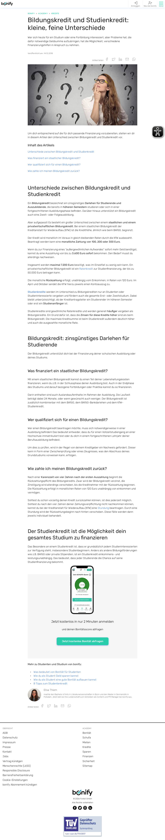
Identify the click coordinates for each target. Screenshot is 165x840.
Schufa (86, 737)
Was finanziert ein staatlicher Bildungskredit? (54, 158)
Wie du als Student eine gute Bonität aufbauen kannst (65, 679)
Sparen (86, 751)
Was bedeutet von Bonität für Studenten (57, 671)
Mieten (86, 742)
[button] (161, 4)
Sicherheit (88, 761)
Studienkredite (37, 291)
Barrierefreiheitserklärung (18, 775)
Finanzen (87, 756)
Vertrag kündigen (13, 761)
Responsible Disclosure (16, 770)
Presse (7, 747)
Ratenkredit (86, 268)
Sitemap (87, 765)
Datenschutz (10, 737)
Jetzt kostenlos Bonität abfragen (82, 641)
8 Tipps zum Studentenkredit (50, 683)
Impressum (9, 742)
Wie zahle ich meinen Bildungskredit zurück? (54, 171)
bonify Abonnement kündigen (20, 784)
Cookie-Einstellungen (15, 779)
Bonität (86, 732)
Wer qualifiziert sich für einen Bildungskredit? (54, 164)
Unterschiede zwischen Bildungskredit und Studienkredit (61, 151)
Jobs (5, 756)
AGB (5, 732)
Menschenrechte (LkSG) (17, 765)
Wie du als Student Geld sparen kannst (56, 675)
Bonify (31, 13)
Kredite (55, 13)
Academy (43, 13)
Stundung (103, 507)
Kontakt (7, 751)
